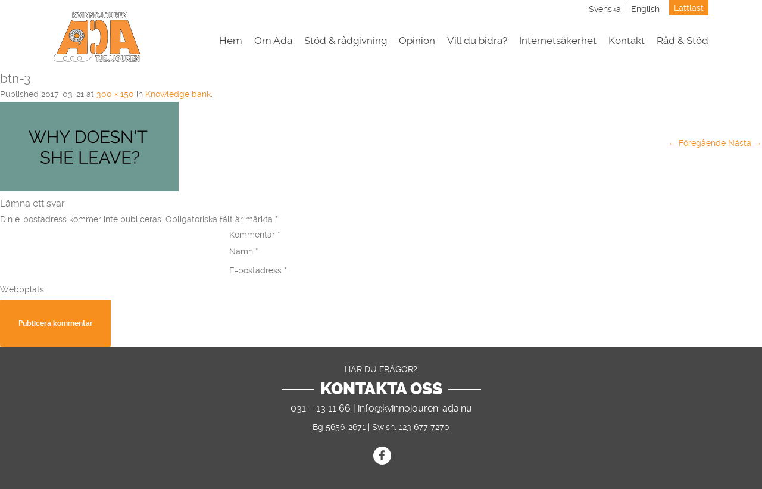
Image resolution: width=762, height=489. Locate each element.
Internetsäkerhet (558, 40)
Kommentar (254, 234)
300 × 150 (115, 94)
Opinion (417, 40)
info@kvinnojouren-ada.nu (415, 408)
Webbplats (22, 289)
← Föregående (697, 143)
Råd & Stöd (682, 40)
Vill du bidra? (477, 40)
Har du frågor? (381, 369)
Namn (243, 251)
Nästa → (745, 143)
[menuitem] (605, 8)
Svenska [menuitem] (605, 9)
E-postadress (258, 270)
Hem (230, 40)
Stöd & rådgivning (345, 40)
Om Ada (273, 40)
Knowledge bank (178, 94)
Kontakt (626, 40)
